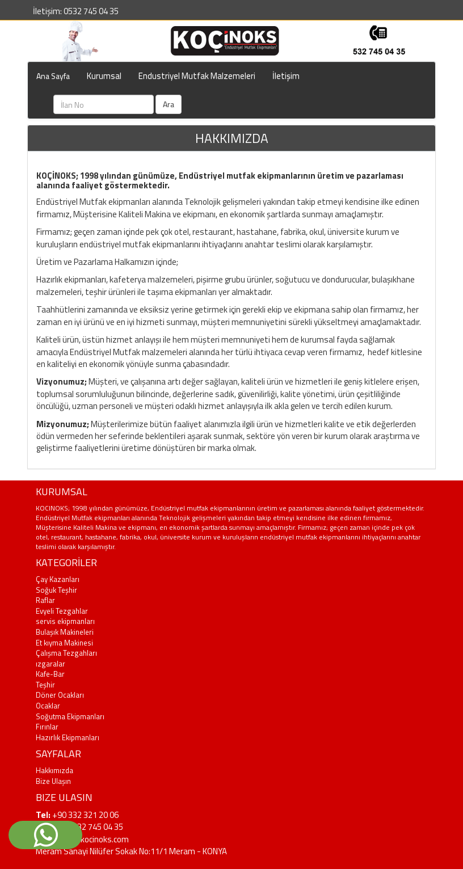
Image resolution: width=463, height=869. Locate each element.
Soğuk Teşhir (56, 590)
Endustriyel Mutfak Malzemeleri (196, 75)
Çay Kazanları (57, 579)
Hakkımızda (54, 770)
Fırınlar (47, 726)
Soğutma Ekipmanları (70, 716)
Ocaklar (48, 705)
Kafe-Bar (50, 674)
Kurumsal (104, 75)
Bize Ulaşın (53, 781)
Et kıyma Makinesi (64, 642)
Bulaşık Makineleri (65, 632)
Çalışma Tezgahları (66, 653)
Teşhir (45, 684)
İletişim (286, 75)
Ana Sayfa (53, 76)
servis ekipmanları (65, 621)
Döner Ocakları (60, 695)
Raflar (45, 600)
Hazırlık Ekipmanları (67, 737)
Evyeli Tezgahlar (62, 611)
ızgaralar (50, 663)
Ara (168, 104)
